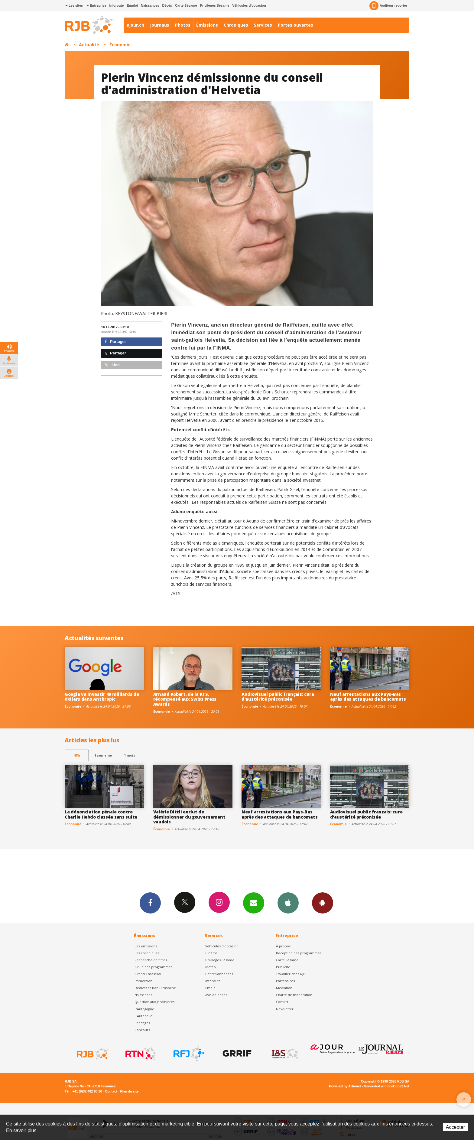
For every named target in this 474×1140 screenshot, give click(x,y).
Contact (282, 1002)
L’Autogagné (144, 1009)
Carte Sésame (186, 5)
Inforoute (116, 5)
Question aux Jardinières (154, 1002)
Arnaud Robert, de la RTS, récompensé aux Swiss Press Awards (185, 699)
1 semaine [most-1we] (103, 755)
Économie (120, 44)
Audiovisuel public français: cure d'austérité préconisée (278, 696)
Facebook (150, 902)
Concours (142, 1030)
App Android (322, 902)
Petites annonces (219, 974)
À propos (283, 946)
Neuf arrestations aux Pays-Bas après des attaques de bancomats (368, 696)
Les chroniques (147, 953)
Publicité (283, 967)
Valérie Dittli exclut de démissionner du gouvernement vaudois (189, 817)
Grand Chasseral (148, 974)
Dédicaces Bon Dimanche (155, 988)
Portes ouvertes (295, 25)
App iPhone (288, 902)
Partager (115, 341)
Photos (182, 25)
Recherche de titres (151, 960)
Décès (167, 5)
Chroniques (236, 25)
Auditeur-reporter (388, 5)
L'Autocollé (143, 1016)
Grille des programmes (153, 967)
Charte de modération (294, 995)
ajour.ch (135, 25)
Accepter (455, 1127)
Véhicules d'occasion (249, 5)
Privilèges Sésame (214, 5)
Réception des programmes (298, 953)
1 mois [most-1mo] (129, 755)
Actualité (89, 44)
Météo (210, 967)
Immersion (143, 981)
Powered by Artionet (345, 1086)
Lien (112, 365)
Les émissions (146, 946)
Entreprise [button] (96, 5)
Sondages (142, 1023)
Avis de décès (216, 995)
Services (263, 25)
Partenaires (285, 981)
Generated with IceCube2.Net (386, 1086)
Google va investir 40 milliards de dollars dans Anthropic (102, 696)
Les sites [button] (74, 5)
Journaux (159, 25)
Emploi (132, 5)
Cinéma (211, 953)
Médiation (284, 988)
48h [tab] (77, 755)
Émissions (207, 25)
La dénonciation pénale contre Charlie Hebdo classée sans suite (101, 814)
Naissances (150, 5)
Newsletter (285, 1009)
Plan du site (129, 1091)
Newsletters (253, 902)
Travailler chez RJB (290, 974)
